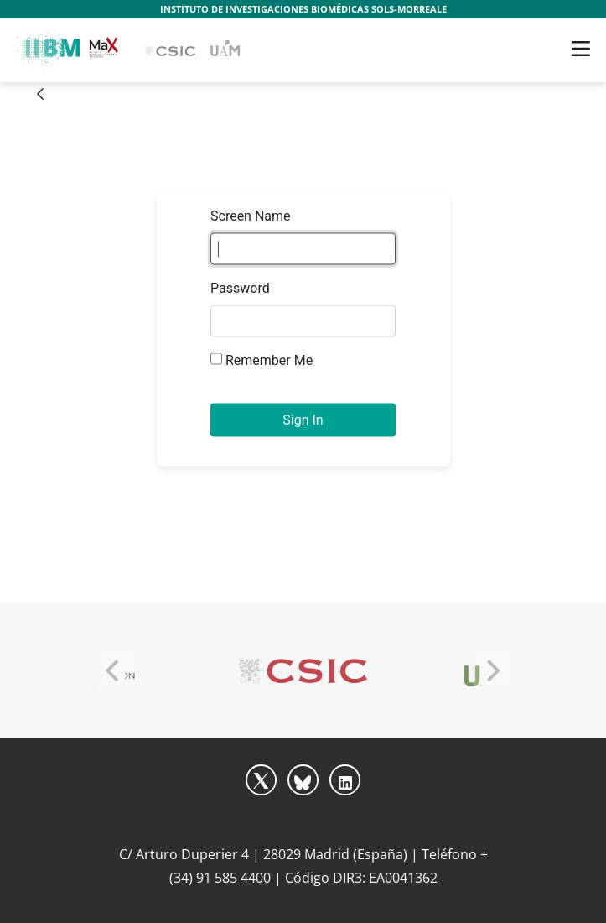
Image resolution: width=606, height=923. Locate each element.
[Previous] (114, 670)
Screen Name (250, 216)
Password (240, 288)
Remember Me (261, 360)
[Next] (492, 670)
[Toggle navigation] (581, 48)
